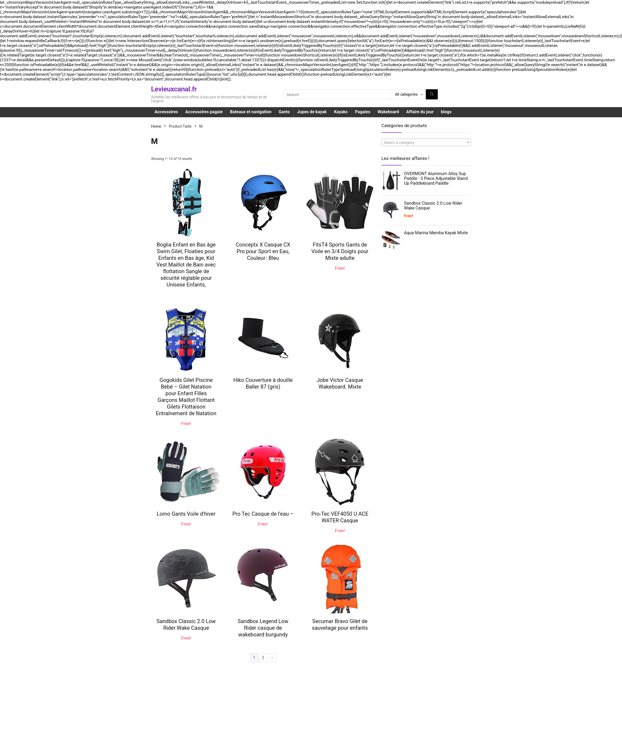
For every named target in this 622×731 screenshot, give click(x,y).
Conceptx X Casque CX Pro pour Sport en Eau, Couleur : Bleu (263, 251)
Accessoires (166, 111)
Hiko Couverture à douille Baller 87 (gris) (263, 383)
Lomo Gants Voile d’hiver (186, 514)
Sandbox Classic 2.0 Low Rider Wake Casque (186, 624)
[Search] (432, 94)
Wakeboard (388, 111)
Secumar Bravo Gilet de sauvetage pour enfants (340, 624)
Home (156, 126)
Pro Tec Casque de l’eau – (263, 514)
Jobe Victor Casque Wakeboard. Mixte (340, 383)
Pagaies (362, 111)
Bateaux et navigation (250, 111)
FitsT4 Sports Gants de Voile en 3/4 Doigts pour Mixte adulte (339, 251)
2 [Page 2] (263, 657)
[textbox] (426, 142)
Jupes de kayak (312, 111)
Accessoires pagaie (204, 111)
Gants (284, 111)
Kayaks (341, 111)
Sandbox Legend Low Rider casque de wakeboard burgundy (263, 628)
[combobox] (426, 142)
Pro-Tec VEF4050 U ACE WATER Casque (339, 517)
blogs (446, 111)
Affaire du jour (420, 111)
